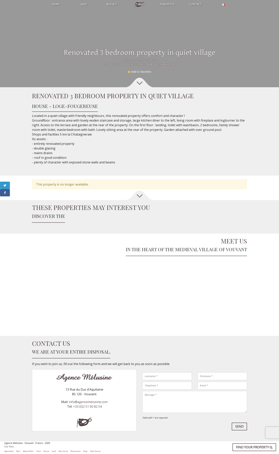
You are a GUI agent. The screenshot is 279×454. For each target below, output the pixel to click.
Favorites (167, 4)
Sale (84, 4)
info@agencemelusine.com (88, 402)
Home (56, 4)
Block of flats (28, 451)
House (46, 451)
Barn (18, 451)
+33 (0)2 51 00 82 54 (87, 406)
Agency (111, 4)
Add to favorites (141, 71)
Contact (195, 4)
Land (54, 451)
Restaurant (76, 451)
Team (139, 4)
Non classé (63, 451)
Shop (85, 451)
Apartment (9, 451)
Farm (38, 451)
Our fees (9, 446)
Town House (95, 451)
